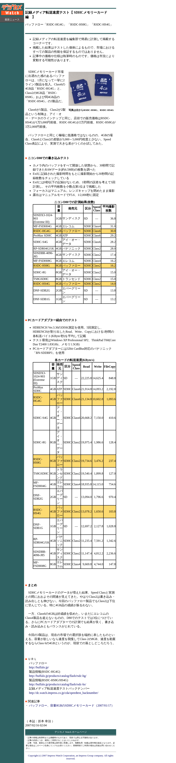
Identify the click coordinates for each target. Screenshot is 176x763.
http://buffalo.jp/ (39, 667)
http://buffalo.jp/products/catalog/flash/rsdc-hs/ (57, 684)
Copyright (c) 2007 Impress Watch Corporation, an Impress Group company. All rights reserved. (70, 757)
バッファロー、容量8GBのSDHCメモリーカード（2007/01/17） (71, 705)
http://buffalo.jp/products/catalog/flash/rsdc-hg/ (57, 675)
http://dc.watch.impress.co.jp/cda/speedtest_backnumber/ (63, 692)
